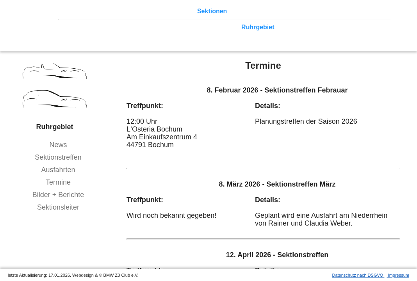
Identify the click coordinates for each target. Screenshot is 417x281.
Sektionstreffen (58, 157)
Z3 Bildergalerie (276, 11)
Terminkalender (170, 11)
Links (312, 11)
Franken (80, 34)
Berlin (112, 27)
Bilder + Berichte (58, 195)
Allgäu (231, 34)
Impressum (398, 275)
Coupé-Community (307, 34)
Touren (133, 11)
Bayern (207, 34)
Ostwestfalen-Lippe (153, 27)
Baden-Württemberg (163, 34)
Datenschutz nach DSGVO (358, 275)
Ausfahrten (58, 170)
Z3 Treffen (103, 11)
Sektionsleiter (58, 207)
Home (76, 11)
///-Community (362, 34)
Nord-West (83, 27)
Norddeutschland (212, 27)
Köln (285, 27)
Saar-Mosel (112, 34)
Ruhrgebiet (257, 27)
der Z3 (240, 11)
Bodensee (260, 34)
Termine (58, 182)
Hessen (372, 27)
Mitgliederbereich (350, 11)
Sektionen (212, 11)
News (58, 145)
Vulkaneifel (340, 27)
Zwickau (308, 27)
